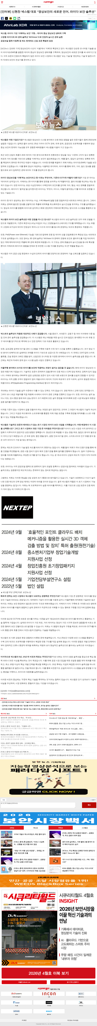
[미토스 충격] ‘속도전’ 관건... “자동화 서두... (24, 728)
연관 (4, 698)
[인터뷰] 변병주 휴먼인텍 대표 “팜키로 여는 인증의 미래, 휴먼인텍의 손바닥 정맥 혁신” (31, 709)
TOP (52, 713)
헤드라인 (5, 713)
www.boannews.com (19, 693)
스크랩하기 (93, 800)
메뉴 (2, 2)
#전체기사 (12, 6)
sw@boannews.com (20, 691)
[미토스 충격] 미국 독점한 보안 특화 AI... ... (24, 754)
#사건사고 (61, 6)
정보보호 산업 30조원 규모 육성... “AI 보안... (23, 720)
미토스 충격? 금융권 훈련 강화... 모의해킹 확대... (24, 745)
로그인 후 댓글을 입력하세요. (38, 805)
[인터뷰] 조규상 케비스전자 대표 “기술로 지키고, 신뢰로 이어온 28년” (25, 702)
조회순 (12, 828)
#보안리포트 (84, 6)
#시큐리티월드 (36, 6)
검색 (94, 2)
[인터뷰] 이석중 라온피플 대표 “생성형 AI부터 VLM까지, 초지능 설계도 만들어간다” (30, 705)
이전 (3, 800)
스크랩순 (85, 828)
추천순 (60, 828)
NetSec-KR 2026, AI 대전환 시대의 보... (23, 737)
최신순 (35, 828)
